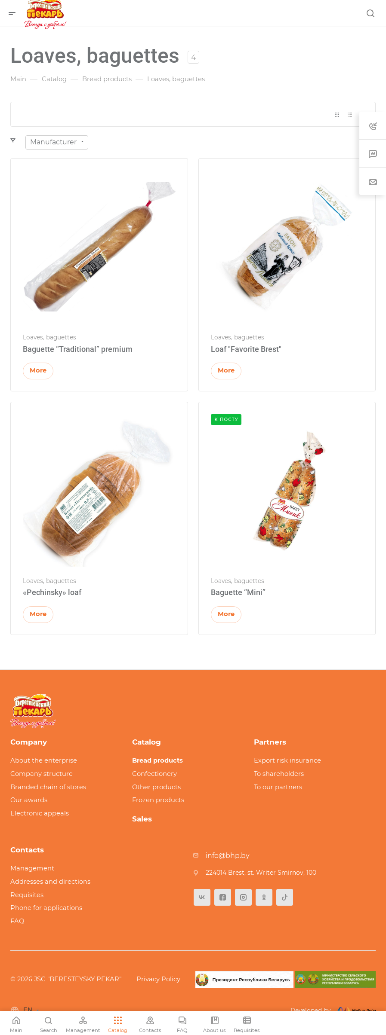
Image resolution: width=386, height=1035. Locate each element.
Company (28, 742)
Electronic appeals (39, 813)
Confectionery (154, 774)
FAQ (17, 921)
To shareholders (279, 774)
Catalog (146, 742)
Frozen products (158, 800)
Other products (156, 787)
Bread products (157, 760)
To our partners (278, 787)
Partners (270, 742)
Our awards (28, 800)
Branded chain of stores (48, 787)
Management (32, 868)
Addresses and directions (50, 881)
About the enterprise (43, 760)
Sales (142, 819)
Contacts (27, 850)
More (38, 370)
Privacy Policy (158, 979)
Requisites (26, 895)
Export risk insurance (287, 760)
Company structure (41, 774)
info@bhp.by (228, 856)
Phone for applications (46, 908)
